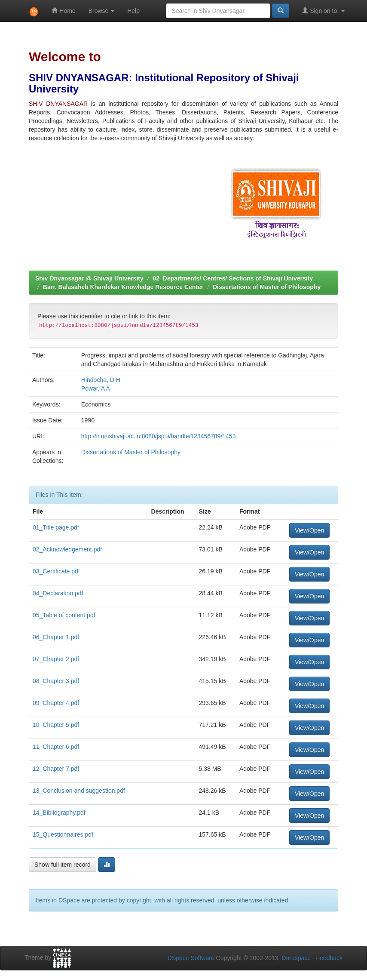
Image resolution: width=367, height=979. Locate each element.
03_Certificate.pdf (56, 571)
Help (133, 10)
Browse (102, 10)
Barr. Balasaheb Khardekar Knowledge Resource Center (123, 286)
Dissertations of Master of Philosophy (267, 286)
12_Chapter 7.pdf (56, 768)
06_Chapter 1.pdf (56, 637)
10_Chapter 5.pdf (56, 724)
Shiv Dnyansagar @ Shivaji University (89, 278)
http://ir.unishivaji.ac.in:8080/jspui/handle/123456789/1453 (158, 436)
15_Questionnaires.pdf (63, 834)
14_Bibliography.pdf (59, 812)
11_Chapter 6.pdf (56, 746)
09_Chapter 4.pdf (56, 702)
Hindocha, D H (100, 379)
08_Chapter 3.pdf (56, 680)
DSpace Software (191, 957)
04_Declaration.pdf (58, 593)
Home (63, 10)
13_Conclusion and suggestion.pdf (79, 790)
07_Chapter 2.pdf (56, 659)
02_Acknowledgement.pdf (67, 549)
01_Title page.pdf (56, 527)
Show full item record (62, 864)
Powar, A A (95, 388)
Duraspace (296, 957)
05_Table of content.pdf (64, 615)
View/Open (309, 530)
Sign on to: (323, 10)
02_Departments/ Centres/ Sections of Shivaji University (233, 278)
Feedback (329, 957)
